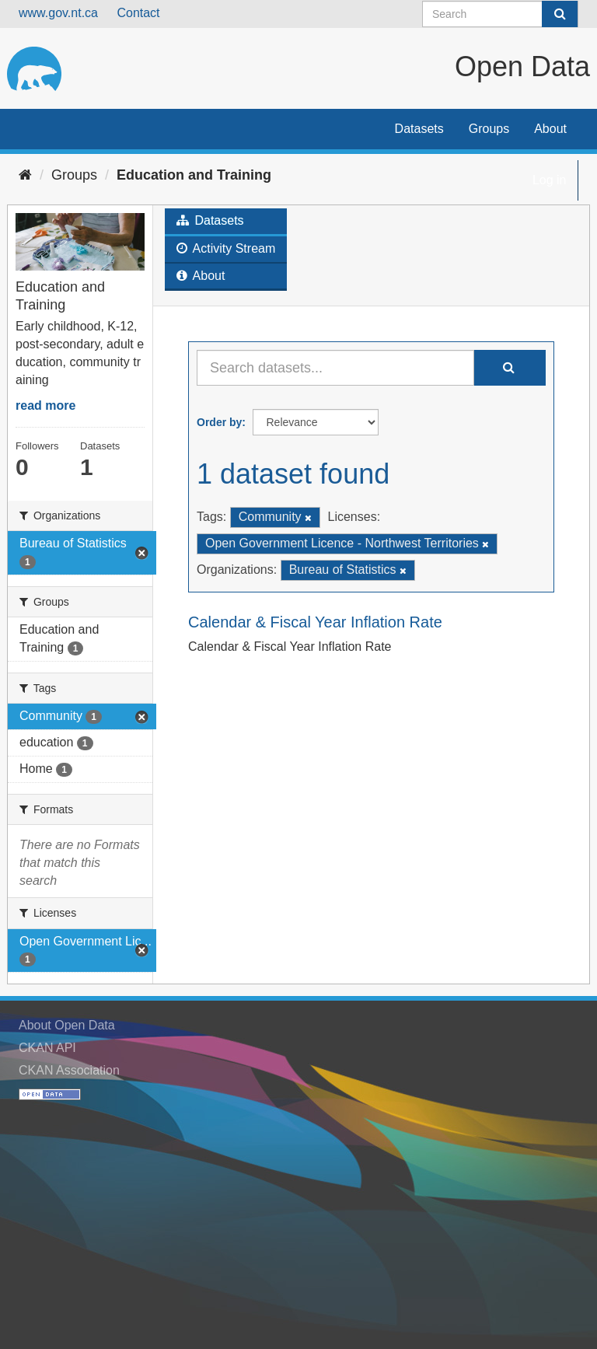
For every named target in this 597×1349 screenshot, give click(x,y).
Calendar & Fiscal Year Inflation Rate (315, 622)
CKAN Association (69, 1070)
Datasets (419, 128)
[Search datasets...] (335, 368)
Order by (219, 422)
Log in (549, 180)
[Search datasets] (500, 14)
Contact (138, 12)
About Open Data (67, 1025)
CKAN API (47, 1047)
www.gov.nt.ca (58, 12)
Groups (489, 128)
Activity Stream (225, 248)
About (550, 128)
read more (45, 405)
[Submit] (560, 14)
